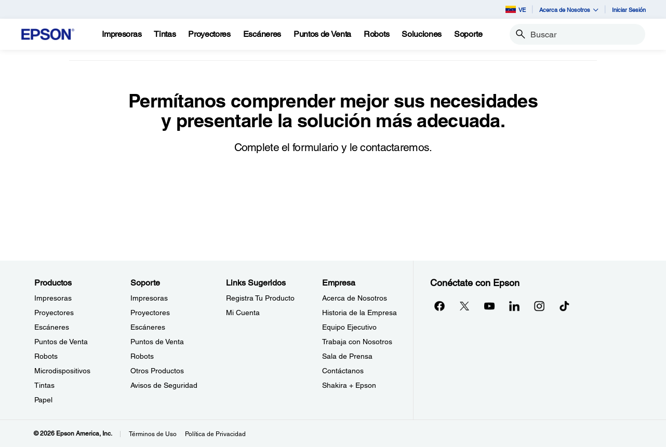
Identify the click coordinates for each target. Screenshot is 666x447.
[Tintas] (165, 34)
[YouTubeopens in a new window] (489, 305)
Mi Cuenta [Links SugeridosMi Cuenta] (243, 312)
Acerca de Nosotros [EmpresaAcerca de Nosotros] (354, 298)
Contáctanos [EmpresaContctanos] (343, 371)
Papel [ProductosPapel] (43, 400)
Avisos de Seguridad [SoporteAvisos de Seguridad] (163, 385)
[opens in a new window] (564, 305)
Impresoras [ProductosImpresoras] (53, 298)
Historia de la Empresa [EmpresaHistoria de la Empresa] (359, 312)
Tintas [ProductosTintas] (44, 385)
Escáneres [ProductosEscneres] (51, 327)
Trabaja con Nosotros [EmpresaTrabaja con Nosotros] (357, 341)
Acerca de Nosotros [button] (568, 9)
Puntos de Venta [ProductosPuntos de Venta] (61, 341)
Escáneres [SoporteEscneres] (147, 327)
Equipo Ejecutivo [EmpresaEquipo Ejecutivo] (349, 327)
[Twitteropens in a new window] (464, 305)
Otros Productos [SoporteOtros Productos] (157, 371)
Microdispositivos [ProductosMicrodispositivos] (62, 371)
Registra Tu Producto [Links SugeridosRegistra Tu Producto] (260, 298)
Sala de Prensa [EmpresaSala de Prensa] (347, 356)
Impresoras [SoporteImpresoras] (149, 298)
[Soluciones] (421, 34)
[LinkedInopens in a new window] (514, 305)
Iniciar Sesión (629, 9)
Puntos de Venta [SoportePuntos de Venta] (157, 341)
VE (515, 9)
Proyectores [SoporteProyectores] (150, 312)
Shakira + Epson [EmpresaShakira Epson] (349, 385)
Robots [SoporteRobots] (142, 356)
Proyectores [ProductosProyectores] (54, 312)
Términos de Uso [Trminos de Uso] (153, 434)
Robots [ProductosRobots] (46, 356)
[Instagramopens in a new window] (539, 305)
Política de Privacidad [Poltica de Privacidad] (215, 434)
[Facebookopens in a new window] (439, 305)
